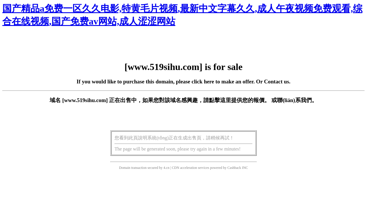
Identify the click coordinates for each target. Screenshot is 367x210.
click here (203, 81)
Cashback (234, 168)
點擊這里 (220, 100)
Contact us (276, 81)
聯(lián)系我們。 (297, 100)
